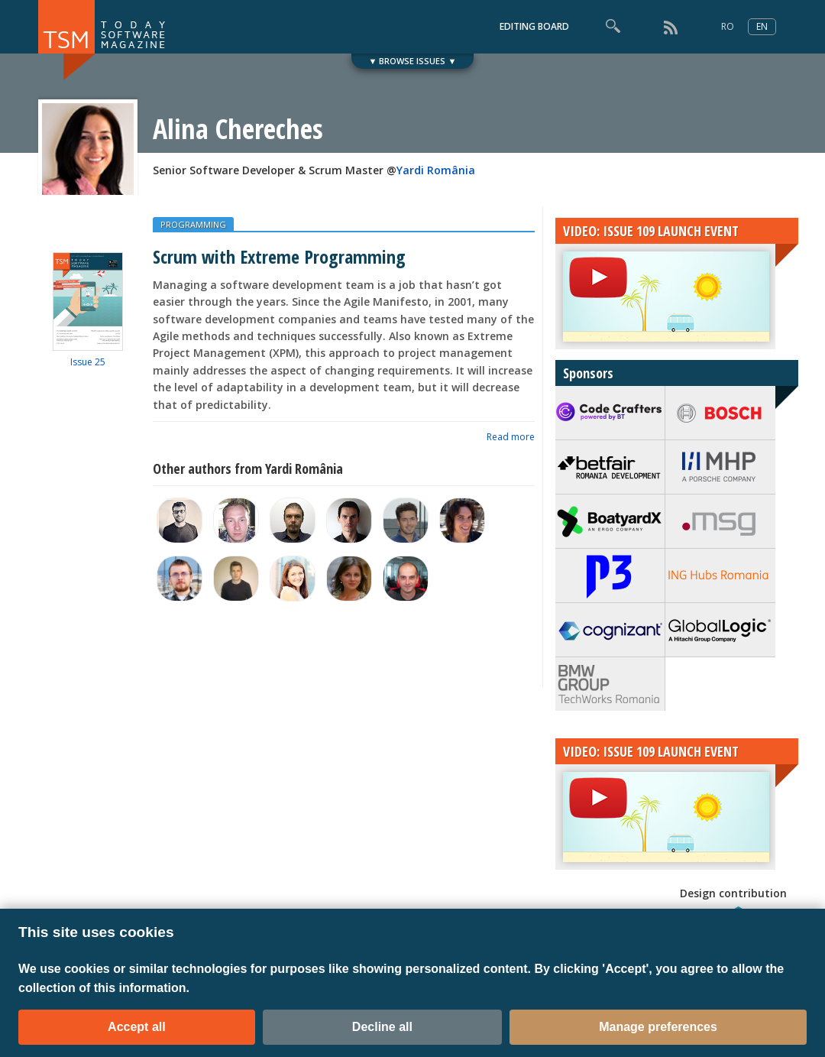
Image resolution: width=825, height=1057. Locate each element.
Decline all (382, 1026)
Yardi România (435, 170)
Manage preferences (658, 1026)
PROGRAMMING (193, 224)
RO (727, 26)
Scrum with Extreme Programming (279, 256)
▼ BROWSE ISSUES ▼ (413, 60)
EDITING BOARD (534, 26)
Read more (511, 436)
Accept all (137, 1026)
